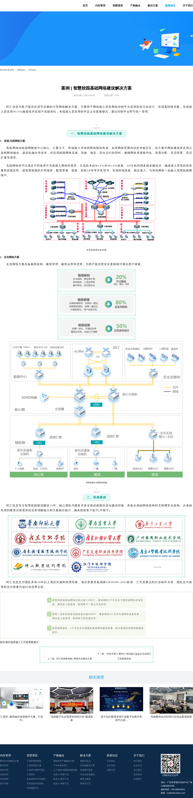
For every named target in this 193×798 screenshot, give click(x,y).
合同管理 (4, 779)
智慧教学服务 (86, 770)
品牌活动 (111, 770)
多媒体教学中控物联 (36, 779)
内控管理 (100, 5)
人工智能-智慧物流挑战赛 (65, 770)
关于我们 (188, 5)
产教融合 (135, 5)
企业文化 (137, 765)
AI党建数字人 (33, 788)
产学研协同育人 (60, 765)
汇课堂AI (31, 774)
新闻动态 (170, 5)
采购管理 (4, 774)
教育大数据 (85, 779)
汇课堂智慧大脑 (34, 765)
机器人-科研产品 (61, 783)
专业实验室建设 (87, 774)
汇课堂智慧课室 (34, 761)
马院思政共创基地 (35, 783)
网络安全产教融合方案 (63, 761)
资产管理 (4, 783)
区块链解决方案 (87, 765)
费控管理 (4, 765)
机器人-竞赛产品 (61, 774)
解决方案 (153, 5)
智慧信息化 (85, 761)
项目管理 (4, 770)
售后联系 (137, 774)
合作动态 (32, 70)
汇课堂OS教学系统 (35, 770)
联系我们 (137, 779)
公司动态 (111, 761)
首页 (85, 5)
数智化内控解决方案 (9, 761)
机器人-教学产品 (61, 779)
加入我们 (137, 770)
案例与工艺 (85, 783)
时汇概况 (137, 761)
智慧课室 (118, 5)
